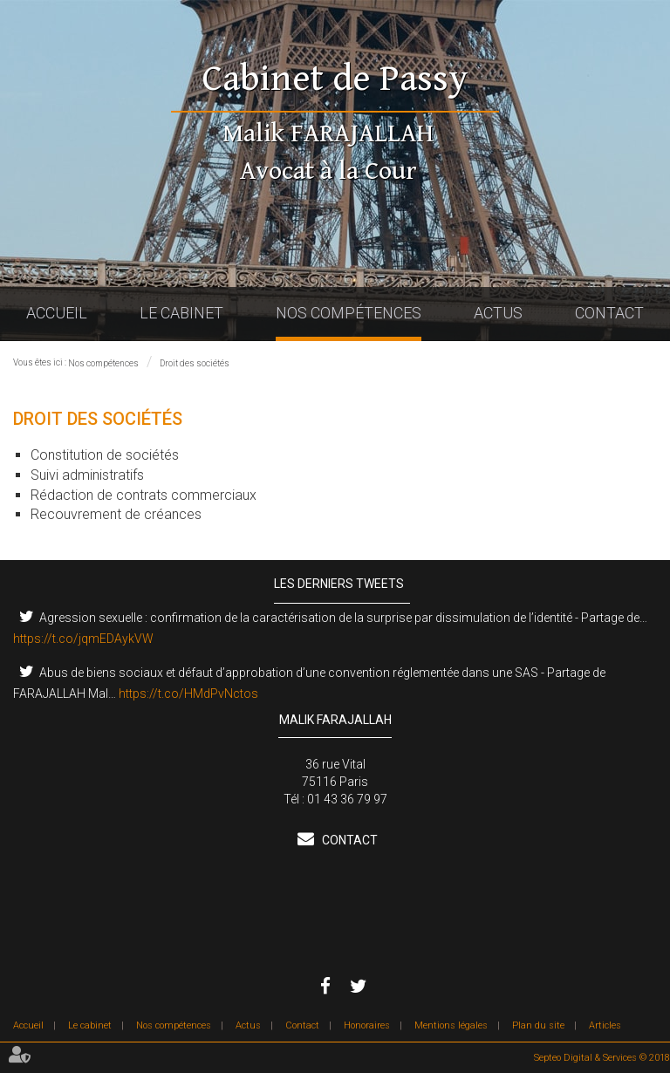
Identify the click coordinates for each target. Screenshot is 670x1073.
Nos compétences (348, 313)
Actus (498, 313)
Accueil (56, 313)
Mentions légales (451, 1025)
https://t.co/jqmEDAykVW (83, 639)
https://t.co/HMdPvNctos (188, 694)
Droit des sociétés (194, 363)
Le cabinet (181, 313)
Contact (609, 313)
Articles (605, 1025)
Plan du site (538, 1025)
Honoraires (367, 1025)
